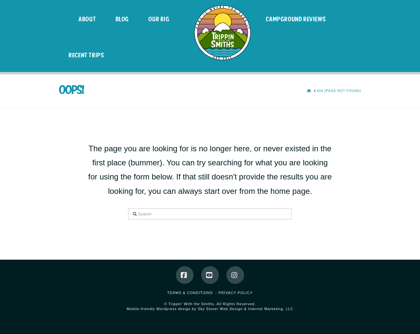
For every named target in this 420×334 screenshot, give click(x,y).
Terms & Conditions (190, 293)
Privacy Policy (236, 293)
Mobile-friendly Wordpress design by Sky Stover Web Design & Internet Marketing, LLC (210, 309)
